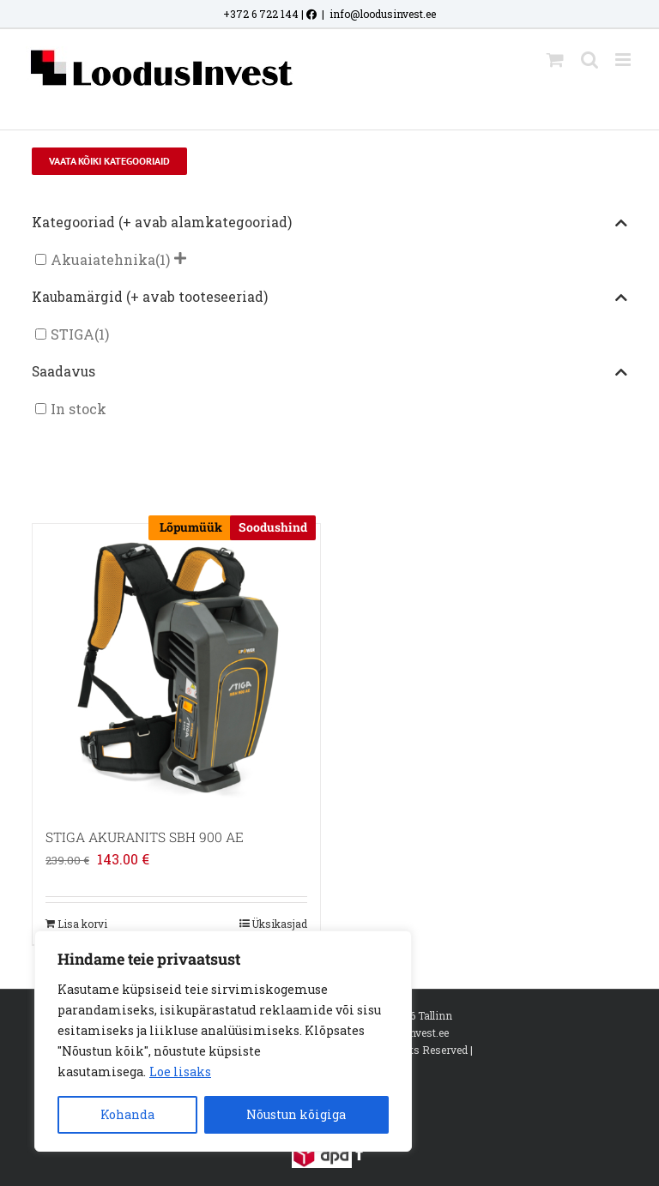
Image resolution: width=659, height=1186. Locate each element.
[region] (223, 1041)
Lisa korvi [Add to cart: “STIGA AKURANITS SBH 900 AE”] (82, 923)
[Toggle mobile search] (589, 60)
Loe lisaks (180, 1071)
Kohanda (127, 1114)
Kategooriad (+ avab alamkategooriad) (329, 223)
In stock (78, 409)
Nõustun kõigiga (296, 1114)
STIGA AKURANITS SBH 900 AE (144, 837)
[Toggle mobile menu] (624, 60)
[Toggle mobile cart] (555, 60)
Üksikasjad (279, 923)
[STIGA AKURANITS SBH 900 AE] (176, 667)
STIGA (72, 334)
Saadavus (329, 372)
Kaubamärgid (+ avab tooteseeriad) (329, 297)
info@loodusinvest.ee (383, 14)
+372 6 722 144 (261, 14)
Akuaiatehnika (103, 259)
